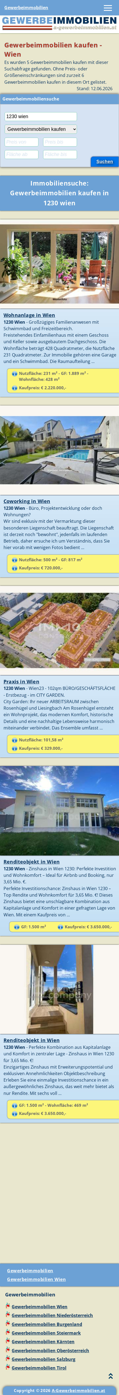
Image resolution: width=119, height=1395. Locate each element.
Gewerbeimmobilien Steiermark (46, 1333)
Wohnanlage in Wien (29, 315)
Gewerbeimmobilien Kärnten (43, 1342)
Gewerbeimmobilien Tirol (39, 1368)
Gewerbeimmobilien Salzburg (43, 1359)
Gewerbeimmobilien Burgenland (47, 1324)
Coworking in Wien (27, 501)
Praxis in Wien (21, 681)
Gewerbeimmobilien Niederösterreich (52, 1315)
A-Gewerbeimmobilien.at (78, 1390)
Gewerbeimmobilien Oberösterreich (50, 1351)
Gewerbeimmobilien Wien (36, 1279)
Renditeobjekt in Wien (32, 861)
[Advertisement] (59, 1195)
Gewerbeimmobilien (26, 8)
